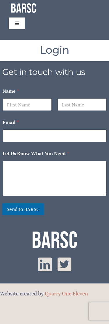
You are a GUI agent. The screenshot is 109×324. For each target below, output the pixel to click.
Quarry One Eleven (66, 293)
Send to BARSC (23, 209)
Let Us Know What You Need (36, 153)
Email (11, 122)
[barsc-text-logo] (23, 4)
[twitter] (64, 264)
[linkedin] (45, 264)
